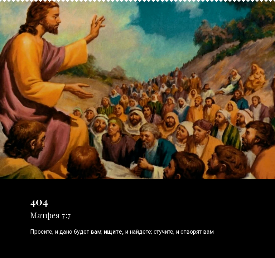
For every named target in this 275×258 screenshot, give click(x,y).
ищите (113, 231)
